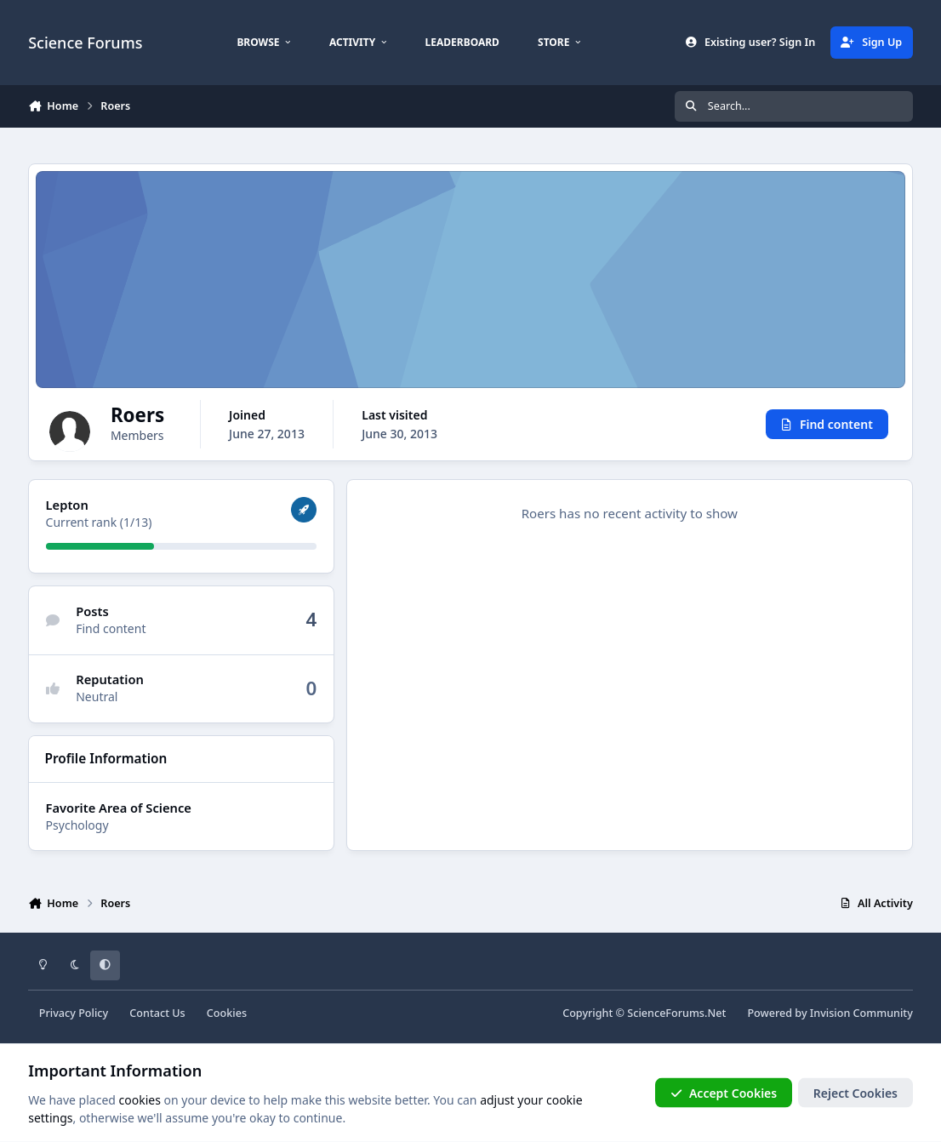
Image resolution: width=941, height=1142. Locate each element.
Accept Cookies (724, 1092)
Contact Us (157, 1013)
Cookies (227, 1013)
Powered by (829, 1013)
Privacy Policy (73, 1013)
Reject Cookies (855, 1092)
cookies (140, 1099)
